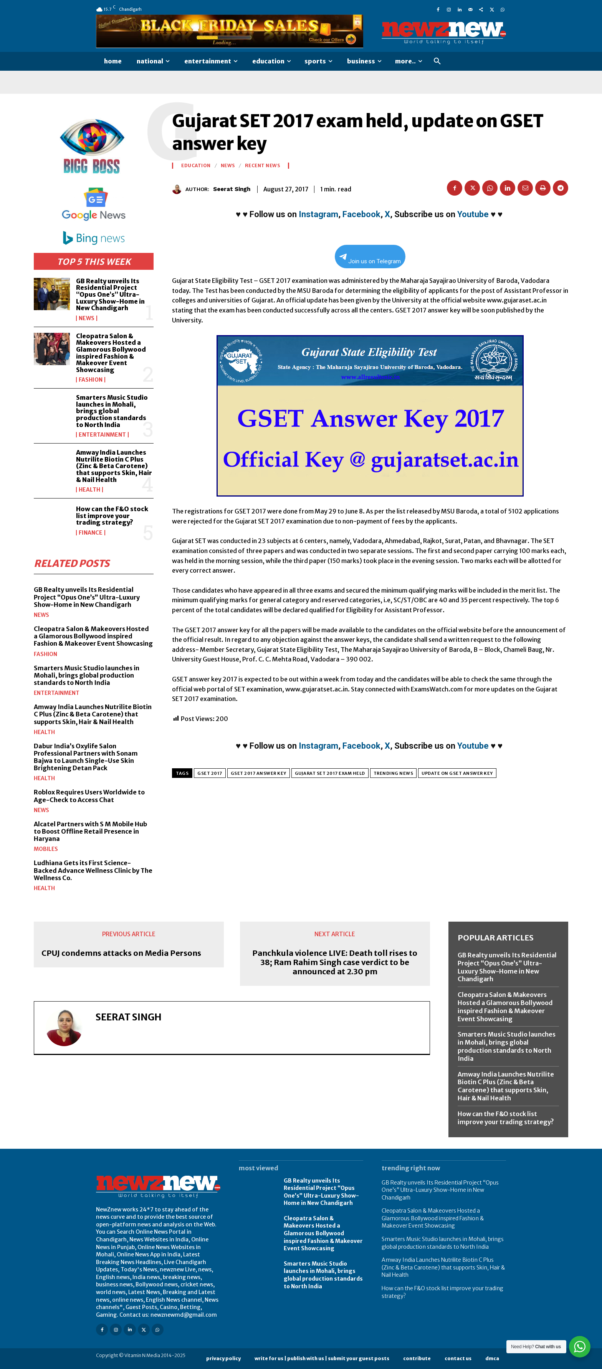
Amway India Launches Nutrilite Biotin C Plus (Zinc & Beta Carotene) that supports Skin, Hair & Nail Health (114, 466)
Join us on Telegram (370, 259)
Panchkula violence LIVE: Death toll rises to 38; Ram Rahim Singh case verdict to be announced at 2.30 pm (334, 962)
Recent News (262, 165)
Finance (91, 532)
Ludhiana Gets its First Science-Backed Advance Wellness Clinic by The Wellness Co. (93, 870)
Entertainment (102, 434)
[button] (437, 61)
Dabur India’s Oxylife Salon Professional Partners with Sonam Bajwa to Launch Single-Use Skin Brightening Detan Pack (86, 757)
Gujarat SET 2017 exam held (330, 773)
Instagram (318, 214)
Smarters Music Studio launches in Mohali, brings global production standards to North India (112, 411)
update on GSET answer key (457, 773)
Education (196, 165)
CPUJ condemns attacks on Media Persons (121, 953)
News (86, 318)
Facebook (361, 214)
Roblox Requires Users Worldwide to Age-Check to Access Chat (89, 795)
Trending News (393, 773)
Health (89, 489)
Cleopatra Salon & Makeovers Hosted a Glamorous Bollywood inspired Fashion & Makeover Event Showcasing (111, 353)
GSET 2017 (209, 773)
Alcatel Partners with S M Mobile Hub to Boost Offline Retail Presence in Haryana (90, 831)
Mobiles (46, 849)
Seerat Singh (231, 189)
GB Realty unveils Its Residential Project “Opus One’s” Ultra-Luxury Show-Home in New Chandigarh (110, 294)
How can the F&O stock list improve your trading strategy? (112, 515)
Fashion (91, 379)
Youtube (473, 214)
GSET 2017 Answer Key (258, 773)
